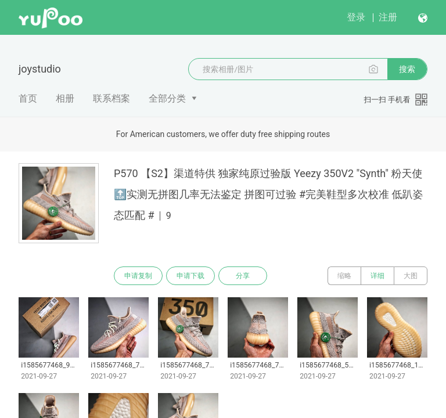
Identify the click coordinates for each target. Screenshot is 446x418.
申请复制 (138, 276)
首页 (28, 98)
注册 (388, 17)
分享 (243, 276)
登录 (356, 17)
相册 (65, 98)
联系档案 (111, 98)
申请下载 (190, 276)
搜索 (407, 69)
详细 (377, 276)
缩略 (344, 276)
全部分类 (167, 98)
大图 (411, 276)
